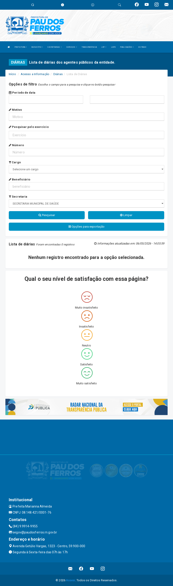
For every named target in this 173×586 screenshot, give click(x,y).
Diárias (58, 74)
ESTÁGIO (142, 47)
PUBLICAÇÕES (127, 47)
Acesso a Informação (35, 74)
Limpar (126, 215)
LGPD (113, 47)
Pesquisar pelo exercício (29, 127)
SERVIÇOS (71, 47)
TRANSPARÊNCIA (89, 47)
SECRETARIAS (54, 47)
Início (12, 74)
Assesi (70, 580)
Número (16, 145)
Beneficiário (19, 179)
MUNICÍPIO (37, 47)
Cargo (15, 162)
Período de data (22, 92)
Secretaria (18, 196)
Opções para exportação (86, 226)
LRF (104, 47)
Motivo (15, 109)
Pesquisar (47, 215)
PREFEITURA (20, 47)
